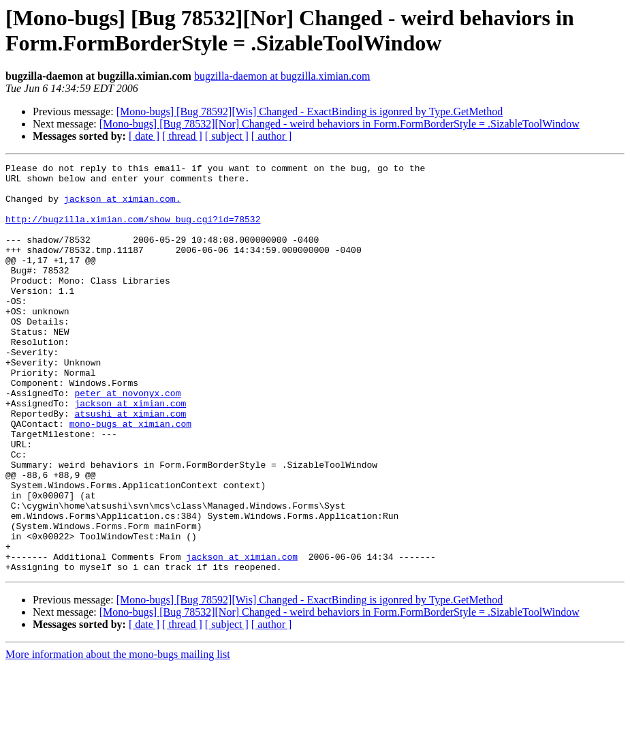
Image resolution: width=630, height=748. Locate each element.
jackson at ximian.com (130, 452)
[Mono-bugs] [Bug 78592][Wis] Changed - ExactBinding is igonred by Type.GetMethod (309, 111)
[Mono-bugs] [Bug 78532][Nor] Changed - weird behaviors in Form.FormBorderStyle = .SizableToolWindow (339, 124)
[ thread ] (182, 136)
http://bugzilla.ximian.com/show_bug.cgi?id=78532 (132, 231)
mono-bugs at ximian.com (130, 476)
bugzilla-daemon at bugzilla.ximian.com (282, 76)
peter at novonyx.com (127, 440)
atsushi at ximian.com (130, 464)
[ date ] (144, 136)
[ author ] (271, 136)
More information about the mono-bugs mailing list (117, 736)
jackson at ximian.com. (122, 206)
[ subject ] (227, 136)
